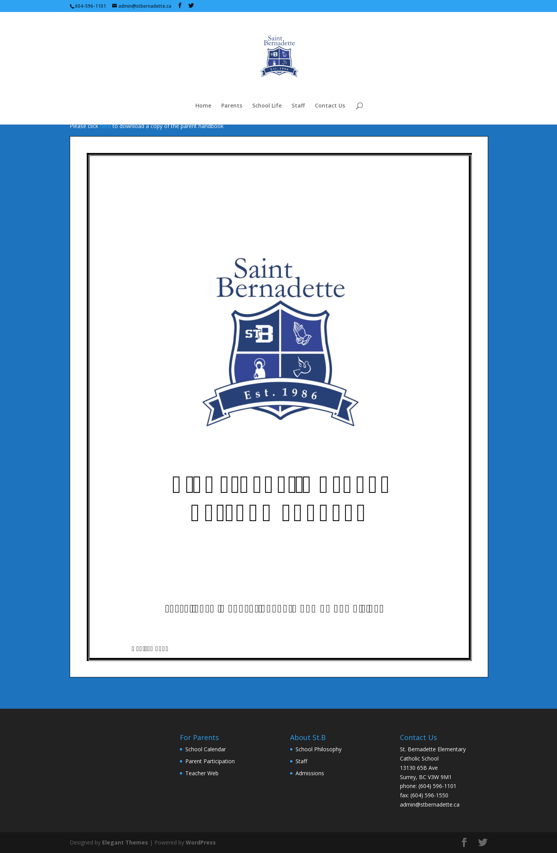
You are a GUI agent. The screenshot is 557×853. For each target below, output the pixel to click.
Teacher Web (202, 773)
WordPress (201, 842)
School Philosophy (319, 749)
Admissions (310, 773)
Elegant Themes (125, 842)
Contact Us (330, 106)
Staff (298, 106)
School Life (267, 106)
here (105, 126)
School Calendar (205, 749)
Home (203, 106)
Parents (231, 106)
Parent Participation (210, 761)
